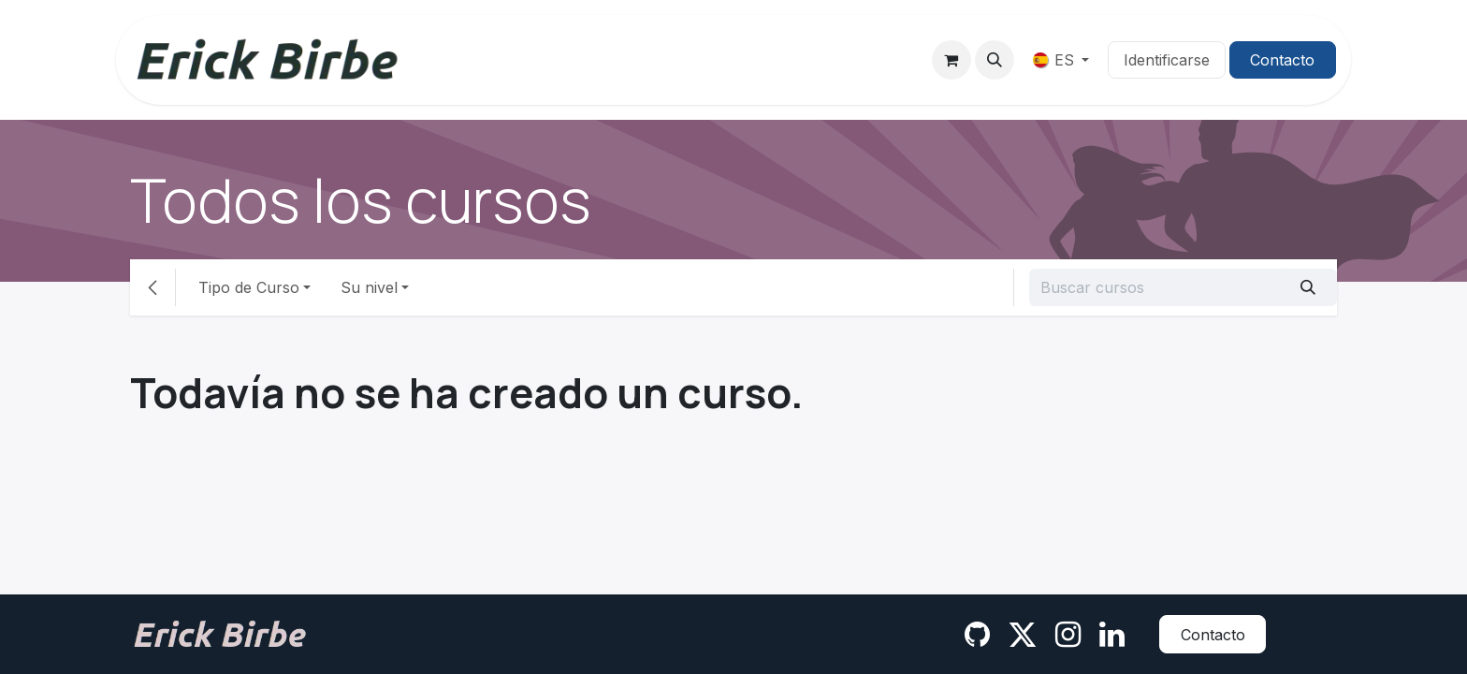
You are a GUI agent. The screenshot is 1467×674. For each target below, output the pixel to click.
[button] (994, 60)
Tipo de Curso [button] (248, 287)
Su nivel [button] (369, 287)
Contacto (1282, 60)
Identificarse (1167, 60)
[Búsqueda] (1308, 287)
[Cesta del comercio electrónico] (951, 60)
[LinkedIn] (1112, 634)
